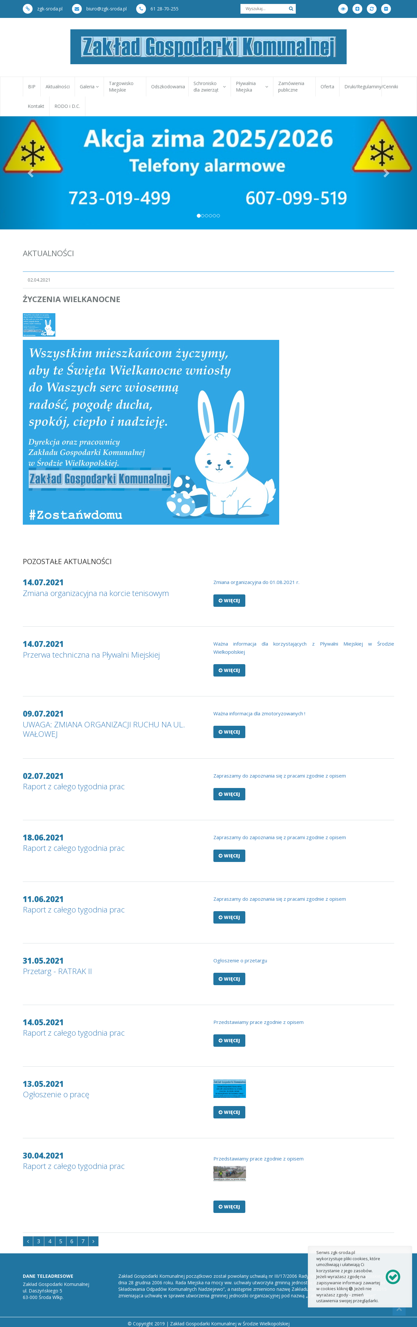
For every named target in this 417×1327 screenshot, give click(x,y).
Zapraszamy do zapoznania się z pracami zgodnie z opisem (279, 775)
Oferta (327, 86)
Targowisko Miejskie (121, 86)
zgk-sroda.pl (43, 9)
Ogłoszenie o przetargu (240, 960)
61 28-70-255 (157, 9)
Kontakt (36, 106)
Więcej (229, 600)
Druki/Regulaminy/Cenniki (363, 86)
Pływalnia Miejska (252, 86)
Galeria (89, 86)
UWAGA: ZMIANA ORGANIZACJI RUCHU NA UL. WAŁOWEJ (104, 729)
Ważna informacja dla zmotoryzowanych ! (259, 713)
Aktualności (58, 86)
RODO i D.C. (67, 106)
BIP (32, 86)
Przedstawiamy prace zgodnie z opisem (258, 1022)
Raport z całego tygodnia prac (74, 786)
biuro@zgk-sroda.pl (99, 9)
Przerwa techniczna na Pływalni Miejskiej (91, 654)
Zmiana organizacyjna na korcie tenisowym (96, 593)
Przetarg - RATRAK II (57, 971)
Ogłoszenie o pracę (56, 1094)
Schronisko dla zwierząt (210, 86)
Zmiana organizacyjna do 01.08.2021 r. (256, 582)
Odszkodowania (168, 86)
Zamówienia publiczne (291, 86)
